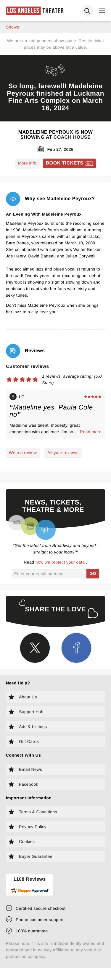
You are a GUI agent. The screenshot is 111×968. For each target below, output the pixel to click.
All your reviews (62, 452)
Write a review (23, 452)
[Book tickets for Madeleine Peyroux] (69, 163)
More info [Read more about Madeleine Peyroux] (27, 163)
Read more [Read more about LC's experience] (91, 431)
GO (92, 573)
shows (12, 27)
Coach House (72, 137)
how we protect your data (61, 562)
